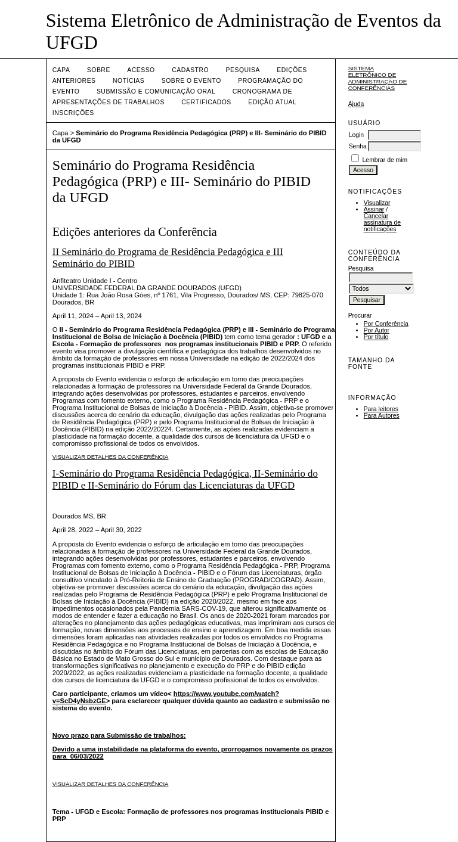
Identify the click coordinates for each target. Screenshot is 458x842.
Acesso (140, 70)
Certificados (206, 102)
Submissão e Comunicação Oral (156, 91)
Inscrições (73, 113)
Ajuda (356, 104)
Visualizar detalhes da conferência (110, 456)
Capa (61, 70)
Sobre (98, 70)
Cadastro (190, 70)
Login (356, 135)
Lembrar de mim (385, 160)
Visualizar (377, 203)
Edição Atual (272, 102)
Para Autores (382, 415)
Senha (358, 146)
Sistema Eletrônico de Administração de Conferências (377, 78)
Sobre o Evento (191, 80)
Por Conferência (386, 324)
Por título (376, 337)
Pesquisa (243, 70)
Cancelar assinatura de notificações (382, 222)
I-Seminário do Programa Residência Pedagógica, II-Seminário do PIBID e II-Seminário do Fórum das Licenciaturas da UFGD (185, 479)
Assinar (374, 209)
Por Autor (376, 330)
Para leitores (381, 409)
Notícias (128, 80)
